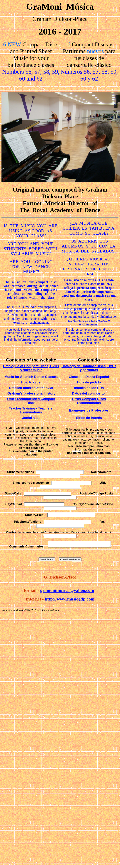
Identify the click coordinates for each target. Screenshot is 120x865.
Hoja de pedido (89, 382)
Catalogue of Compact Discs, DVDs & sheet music (31, 368)
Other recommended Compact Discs (31, 401)
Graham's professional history (31, 393)
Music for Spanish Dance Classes (31, 377)
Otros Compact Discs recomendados (89, 401)
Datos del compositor (89, 393)
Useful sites (31, 418)
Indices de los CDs (89, 388)
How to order (31, 382)
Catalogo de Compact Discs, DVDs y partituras (88, 368)
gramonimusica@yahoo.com (67, 591)
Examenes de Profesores (89, 410)
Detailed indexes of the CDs (31, 388)
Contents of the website (31, 359)
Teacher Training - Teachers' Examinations (31, 410)
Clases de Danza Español (89, 377)
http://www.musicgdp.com (69, 600)
